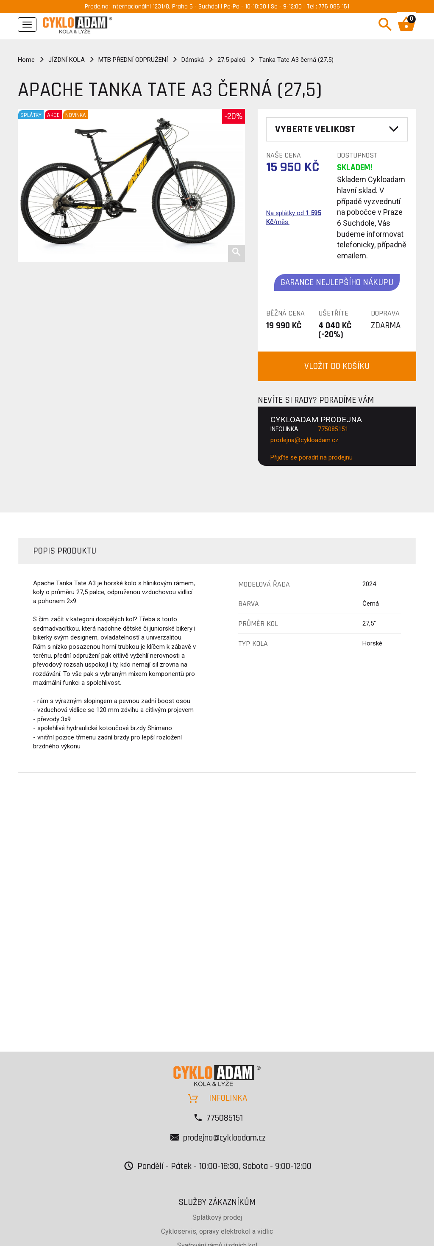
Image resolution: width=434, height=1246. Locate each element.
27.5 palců (231, 60)
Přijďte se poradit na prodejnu (311, 457)
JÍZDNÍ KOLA (66, 60)
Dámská (192, 60)
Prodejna (96, 7)
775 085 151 (334, 7)
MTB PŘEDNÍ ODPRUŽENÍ (133, 60)
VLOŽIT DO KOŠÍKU (337, 366)
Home (26, 60)
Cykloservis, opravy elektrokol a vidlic (217, 1231)
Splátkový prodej (217, 1217)
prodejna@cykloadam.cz (304, 440)
